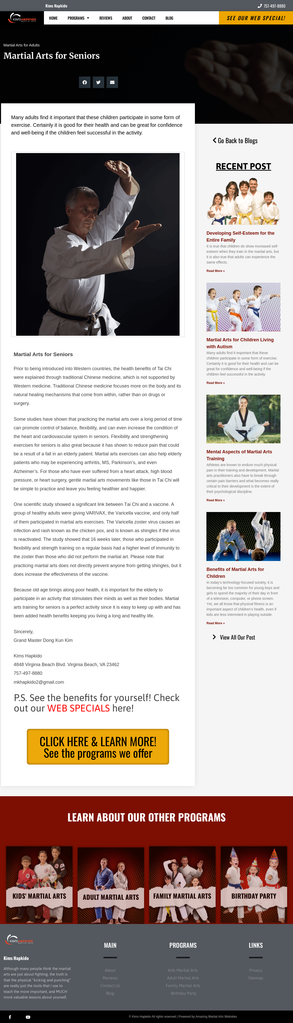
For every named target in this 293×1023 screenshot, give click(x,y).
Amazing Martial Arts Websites (216, 1016)
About (127, 18)
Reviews (105, 18)
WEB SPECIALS (78, 708)
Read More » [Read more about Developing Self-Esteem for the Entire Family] (215, 271)
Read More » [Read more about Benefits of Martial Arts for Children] (215, 623)
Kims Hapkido (56, 5)
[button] (84, 82)
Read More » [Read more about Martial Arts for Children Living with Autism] (215, 383)
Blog (169, 18)
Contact (148, 18)
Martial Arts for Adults (22, 45)
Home (53, 18)
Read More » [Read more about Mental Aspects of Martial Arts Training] (215, 500)
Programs (78, 18)
